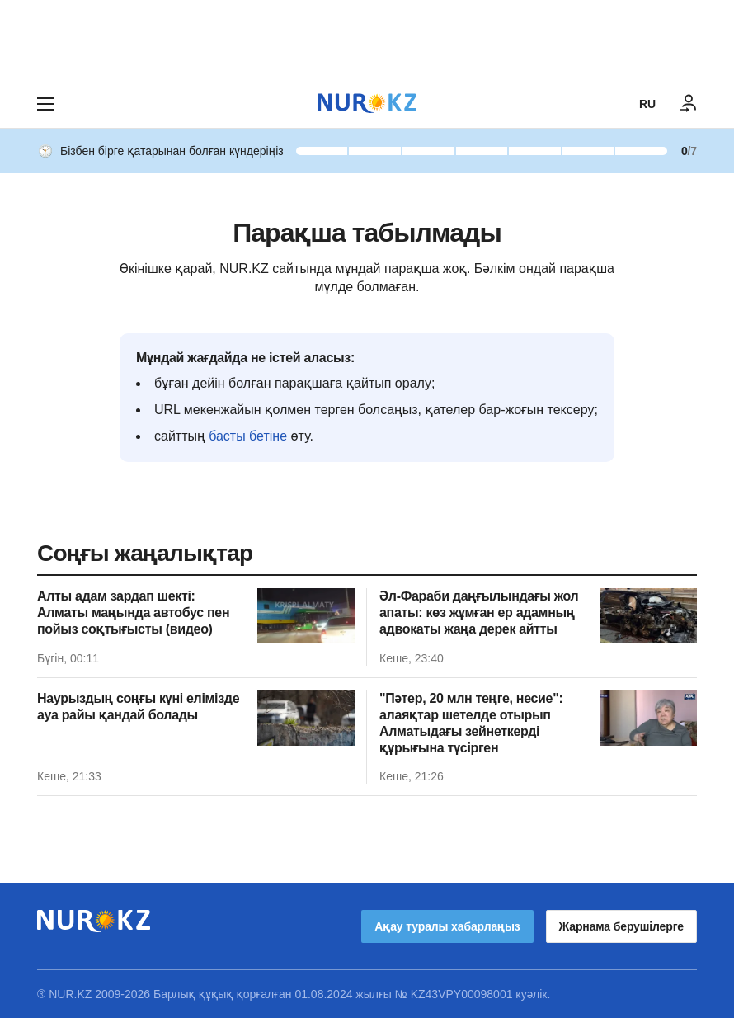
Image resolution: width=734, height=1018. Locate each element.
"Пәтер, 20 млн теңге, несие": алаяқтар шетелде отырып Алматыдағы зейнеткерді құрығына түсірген (470, 723)
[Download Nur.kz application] (367, 39)
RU (647, 104)
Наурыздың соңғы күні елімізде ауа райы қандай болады (138, 706)
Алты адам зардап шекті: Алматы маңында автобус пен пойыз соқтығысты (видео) (133, 612)
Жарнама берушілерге (621, 926)
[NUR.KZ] (367, 103)
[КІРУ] (688, 103)
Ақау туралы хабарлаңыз (447, 926)
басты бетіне (248, 436)
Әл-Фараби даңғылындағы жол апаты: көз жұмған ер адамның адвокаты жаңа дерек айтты (478, 612)
